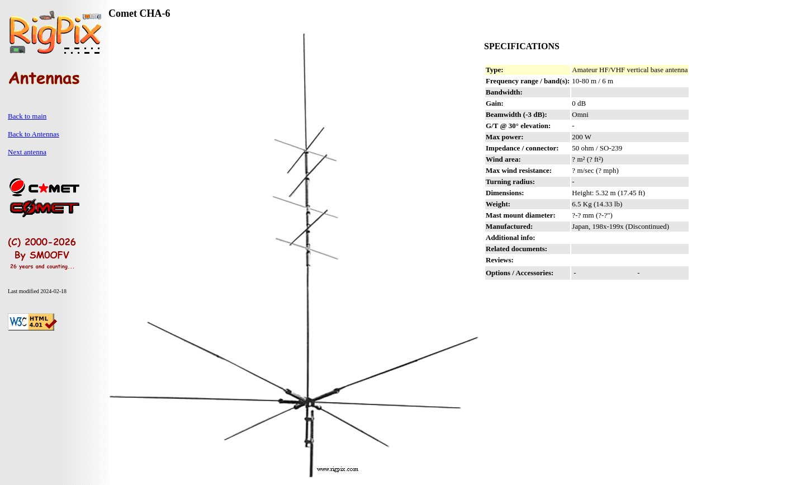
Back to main (27, 116)
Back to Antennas (33, 134)
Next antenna (27, 152)
